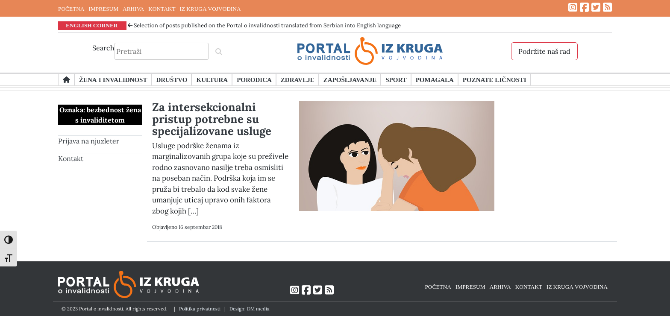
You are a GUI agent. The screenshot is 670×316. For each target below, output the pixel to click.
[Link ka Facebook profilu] (584, 7)
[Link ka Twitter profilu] (595, 7)
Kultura (212, 79)
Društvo (171, 79)
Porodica (254, 79)
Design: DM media (249, 309)
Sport (395, 79)
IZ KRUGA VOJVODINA (210, 8)
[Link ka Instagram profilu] (572, 7)
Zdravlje (297, 79)
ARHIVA (133, 8)
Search (103, 48)
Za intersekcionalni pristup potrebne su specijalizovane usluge (211, 119)
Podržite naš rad (544, 51)
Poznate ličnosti (494, 79)
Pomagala (435, 79)
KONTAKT (161, 8)
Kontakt (70, 158)
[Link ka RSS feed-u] (607, 7)
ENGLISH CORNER (92, 25)
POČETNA (71, 8)
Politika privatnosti (199, 309)
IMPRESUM (103, 8)
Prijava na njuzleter (88, 141)
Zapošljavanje (349, 79)
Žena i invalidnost (113, 79)
